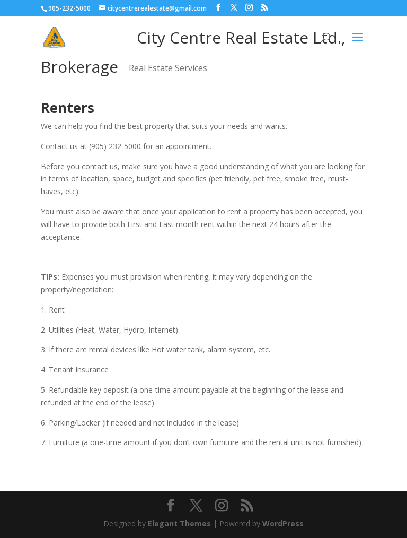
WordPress (283, 523)
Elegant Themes (179, 523)
